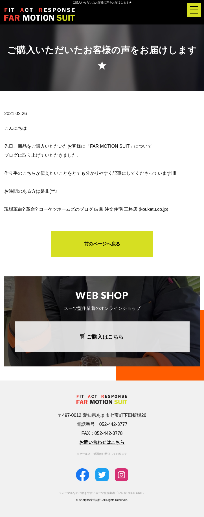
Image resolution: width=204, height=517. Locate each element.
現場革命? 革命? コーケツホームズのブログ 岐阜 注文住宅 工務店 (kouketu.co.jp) (86, 209)
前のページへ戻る (102, 243)
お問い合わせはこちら (101, 442)
